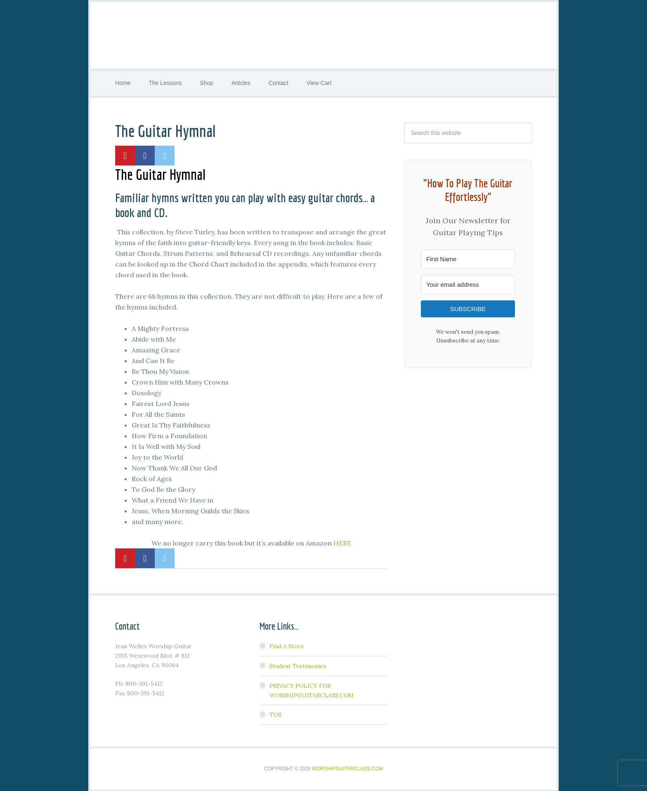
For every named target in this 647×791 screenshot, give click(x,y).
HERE (342, 542)
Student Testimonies (297, 665)
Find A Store (286, 645)
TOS (275, 714)
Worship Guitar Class (323, 35)
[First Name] (468, 258)
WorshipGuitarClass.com (347, 768)
